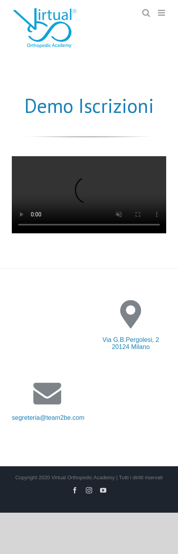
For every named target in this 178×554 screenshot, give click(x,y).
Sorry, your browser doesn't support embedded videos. (89, 194)
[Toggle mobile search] (146, 13)
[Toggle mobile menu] (162, 13)
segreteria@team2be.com (48, 417)
